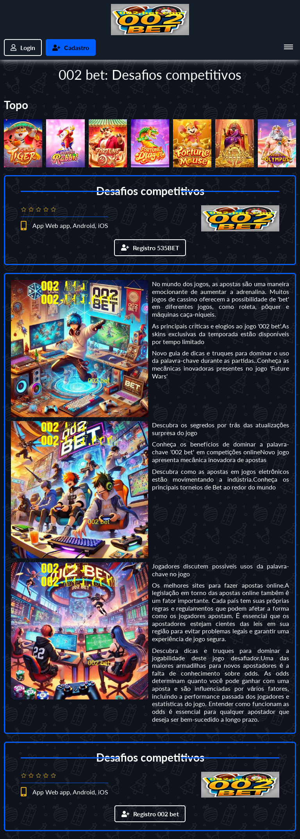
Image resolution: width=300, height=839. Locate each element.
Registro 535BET (150, 247)
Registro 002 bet (150, 813)
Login (23, 47)
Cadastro (70, 47)
